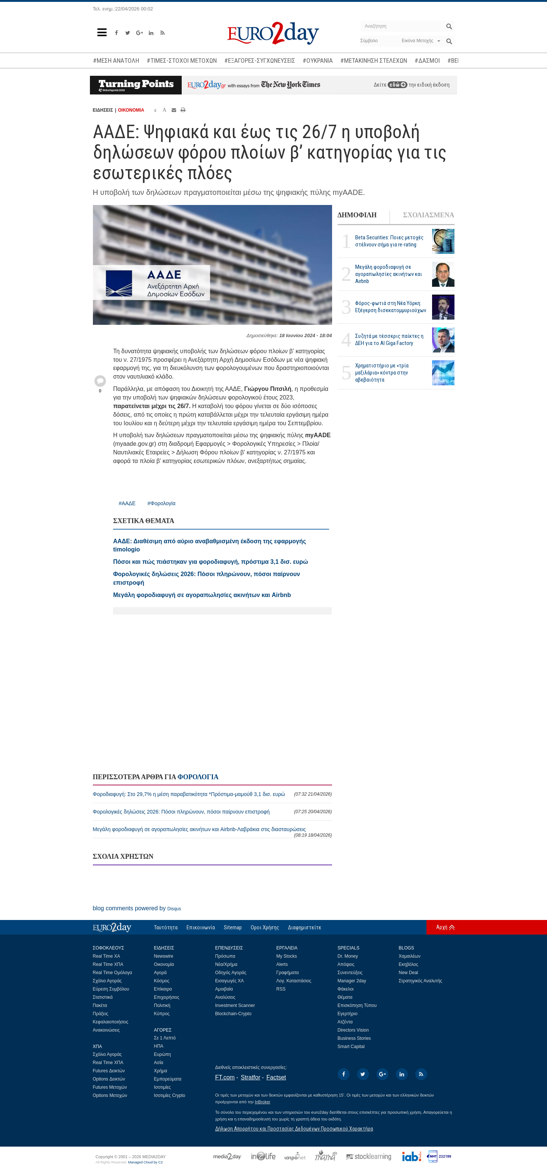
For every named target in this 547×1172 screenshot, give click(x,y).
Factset (276, 1077)
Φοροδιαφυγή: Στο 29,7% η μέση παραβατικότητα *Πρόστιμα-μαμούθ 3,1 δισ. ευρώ (212, 794)
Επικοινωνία (201, 927)
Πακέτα (100, 1005)
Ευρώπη (162, 1054)
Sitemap (233, 927)
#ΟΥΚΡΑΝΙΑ (318, 60)
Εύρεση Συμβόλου (111, 989)
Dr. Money (348, 956)
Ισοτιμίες (162, 1087)
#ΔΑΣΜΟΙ (427, 60)
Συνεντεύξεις (350, 972)
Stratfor (250, 1077)
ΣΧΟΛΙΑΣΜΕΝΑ (428, 215)
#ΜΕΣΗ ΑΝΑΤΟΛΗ (116, 60)
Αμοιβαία (224, 989)
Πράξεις (101, 1013)
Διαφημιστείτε (304, 927)
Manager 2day (352, 980)
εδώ (398, 84)
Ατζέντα (345, 1022)
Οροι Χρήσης (265, 927)
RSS (281, 989)
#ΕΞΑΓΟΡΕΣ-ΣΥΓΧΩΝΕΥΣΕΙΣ (259, 60)
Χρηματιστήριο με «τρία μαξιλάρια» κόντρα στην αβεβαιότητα (382, 372)
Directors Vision (353, 1030)
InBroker (263, 1102)
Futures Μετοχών (110, 1087)
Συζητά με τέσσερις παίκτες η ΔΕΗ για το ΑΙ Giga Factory (389, 339)
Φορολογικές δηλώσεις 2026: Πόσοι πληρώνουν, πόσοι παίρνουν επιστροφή (212, 812)
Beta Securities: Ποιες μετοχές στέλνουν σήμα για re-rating (389, 241)
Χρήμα (160, 1070)
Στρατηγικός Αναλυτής (421, 980)
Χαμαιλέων (410, 956)
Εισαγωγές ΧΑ (229, 980)
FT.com (225, 1077)
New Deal (408, 972)
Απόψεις (346, 964)
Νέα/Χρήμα (226, 964)
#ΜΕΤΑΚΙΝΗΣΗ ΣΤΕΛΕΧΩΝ (373, 60)
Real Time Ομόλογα (112, 972)
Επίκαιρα (163, 989)
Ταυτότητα (166, 927)
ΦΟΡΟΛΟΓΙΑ (198, 777)
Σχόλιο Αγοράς (107, 980)
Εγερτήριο (348, 1013)
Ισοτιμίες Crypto (169, 1095)
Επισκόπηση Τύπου (357, 1005)
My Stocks (286, 956)
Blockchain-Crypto (233, 1013)
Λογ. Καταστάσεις (294, 980)
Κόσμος (161, 980)
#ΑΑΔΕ (127, 503)
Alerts (282, 964)
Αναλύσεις (225, 997)
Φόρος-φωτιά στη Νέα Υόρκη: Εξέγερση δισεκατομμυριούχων (390, 307)
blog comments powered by (137, 908)
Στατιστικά (103, 997)
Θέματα (345, 997)
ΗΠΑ (158, 1046)
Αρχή (441, 927)
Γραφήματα (287, 972)
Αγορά (160, 972)
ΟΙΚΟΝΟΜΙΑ (131, 110)
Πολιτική (162, 1005)
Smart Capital (351, 1046)
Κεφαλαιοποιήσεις (110, 1022)
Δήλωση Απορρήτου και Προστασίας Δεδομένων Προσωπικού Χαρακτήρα (294, 1129)
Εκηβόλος (408, 964)
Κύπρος (162, 1013)
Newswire (164, 956)
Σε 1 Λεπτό (165, 1038)
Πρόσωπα (225, 956)
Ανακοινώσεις (106, 1030)
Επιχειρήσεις (166, 997)
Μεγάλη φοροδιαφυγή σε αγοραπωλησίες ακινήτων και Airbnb (388, 274)
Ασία (158, 1062)
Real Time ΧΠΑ (108, 964)
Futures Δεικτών (109, 1070)
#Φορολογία (161, 503)
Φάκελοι (346, 989)
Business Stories (354, 1038)
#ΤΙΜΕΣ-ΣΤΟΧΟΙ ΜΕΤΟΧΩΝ (182, 60)
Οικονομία (164, 964)
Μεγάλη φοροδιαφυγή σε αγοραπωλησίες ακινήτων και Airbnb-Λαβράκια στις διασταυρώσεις (212, 832)
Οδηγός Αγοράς (231, 972)
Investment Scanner (235, 1005)
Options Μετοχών (110, 1095)
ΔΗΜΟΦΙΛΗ (357, 215)
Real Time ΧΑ (106, 956)
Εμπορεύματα (168, 1079)
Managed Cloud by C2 (145, 1162)
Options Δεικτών (109, 1079)
